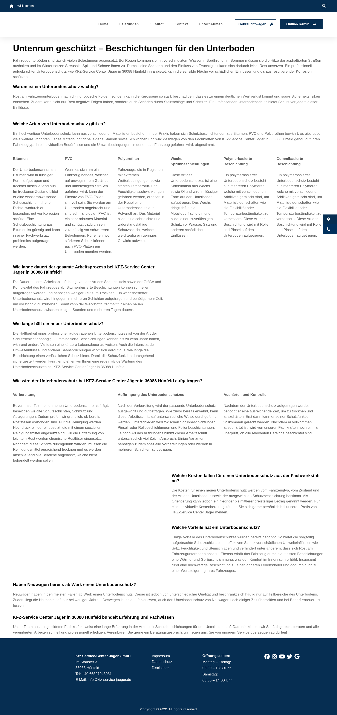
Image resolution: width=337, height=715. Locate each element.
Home (103, 24)
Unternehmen (211, 24)
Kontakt (181, 24)
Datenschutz (162, 662)
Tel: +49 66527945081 (93, 674)
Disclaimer (160, 668)
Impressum (161, 656)
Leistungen (129, 24)
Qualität (157, 24)
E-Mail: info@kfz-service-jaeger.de (103, 680)
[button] (324, 6)
